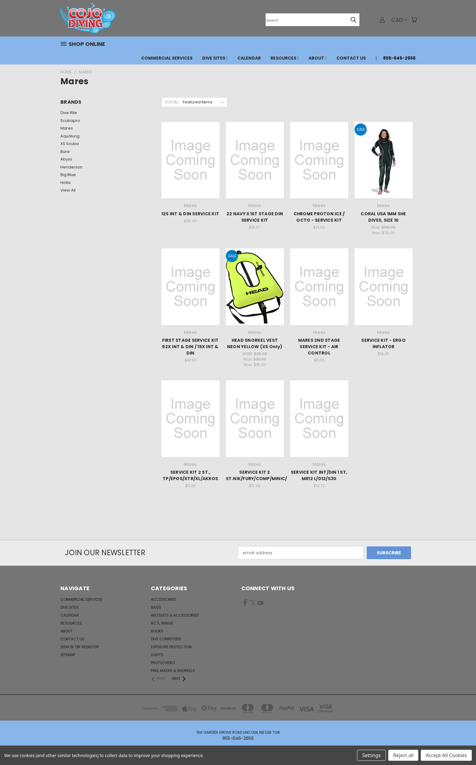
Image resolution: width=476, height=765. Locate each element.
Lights (157, 654)
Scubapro (70, 120)
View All (68, 190)
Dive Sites (215, 58)
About (317, 58)
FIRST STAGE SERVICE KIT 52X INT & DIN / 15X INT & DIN (190, 346)
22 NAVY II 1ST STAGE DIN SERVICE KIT (254, 217)
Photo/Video (163, 662)
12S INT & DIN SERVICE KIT (190, 214)
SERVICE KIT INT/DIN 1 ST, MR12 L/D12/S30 (319, 475)
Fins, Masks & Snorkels (173, 670)
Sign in (67, 646)
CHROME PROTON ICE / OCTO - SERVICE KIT (319, 217)
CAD (399, 20)
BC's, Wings (162, 623)
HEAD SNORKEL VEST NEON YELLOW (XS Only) (254, 343)
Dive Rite (68, 113)
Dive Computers (166, 639)
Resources (284, 58)
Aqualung (70, 136)
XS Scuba (69, 144)
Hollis (65, 182)
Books (157, 631)
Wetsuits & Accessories (175, 615)
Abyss (66, 159)
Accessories (163, 599)
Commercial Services (166, 58)
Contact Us (351, 58)
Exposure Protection (171, 646)
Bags (156, 607)
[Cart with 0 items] (414, 20)
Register (90, 646)
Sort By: (172, 102)
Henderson (71, 167)
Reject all (403, 755)
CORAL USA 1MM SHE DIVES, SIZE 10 (383, 217)
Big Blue (68, 175)
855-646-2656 (399, 58)
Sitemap (67, 654)
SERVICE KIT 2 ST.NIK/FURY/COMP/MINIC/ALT (261, 475)
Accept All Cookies (446, 755)
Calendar (249, 58)
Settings (371, 755)
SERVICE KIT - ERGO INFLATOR (383, 343)
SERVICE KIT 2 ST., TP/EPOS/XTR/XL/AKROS (190, 475)
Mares (66, 128)
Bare (65, 151)
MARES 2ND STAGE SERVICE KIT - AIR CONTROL (319, 346)
